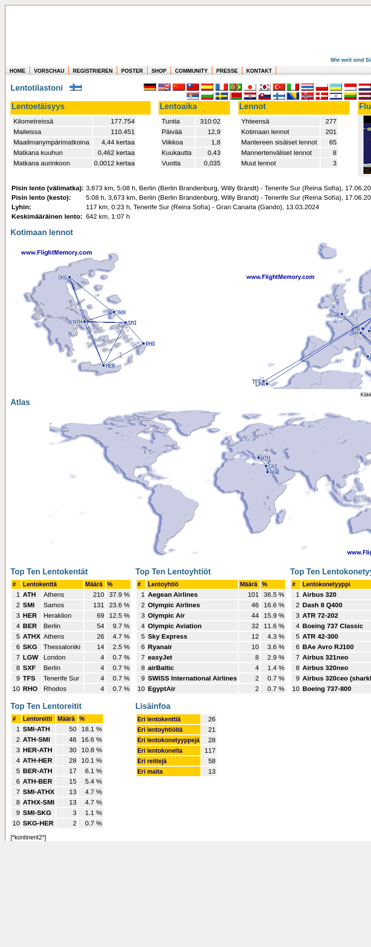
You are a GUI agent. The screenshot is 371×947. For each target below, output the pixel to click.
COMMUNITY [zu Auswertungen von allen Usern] (191, 71)
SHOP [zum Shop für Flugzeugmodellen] (159, 71)
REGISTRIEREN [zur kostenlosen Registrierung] (93, 71)
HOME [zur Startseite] (17, 71)
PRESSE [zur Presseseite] (227, 71)
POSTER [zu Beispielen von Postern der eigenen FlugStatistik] (132, 71)
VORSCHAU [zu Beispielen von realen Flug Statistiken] (49, 71)
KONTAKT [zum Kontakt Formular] (259, 71)
